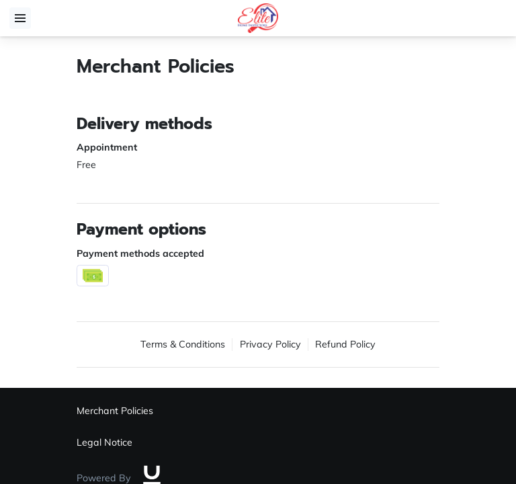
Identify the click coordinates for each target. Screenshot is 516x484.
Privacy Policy (270, 344)
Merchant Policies (115, 411)
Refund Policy (345, 344)
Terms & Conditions (182, 344)
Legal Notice (104, 442)
